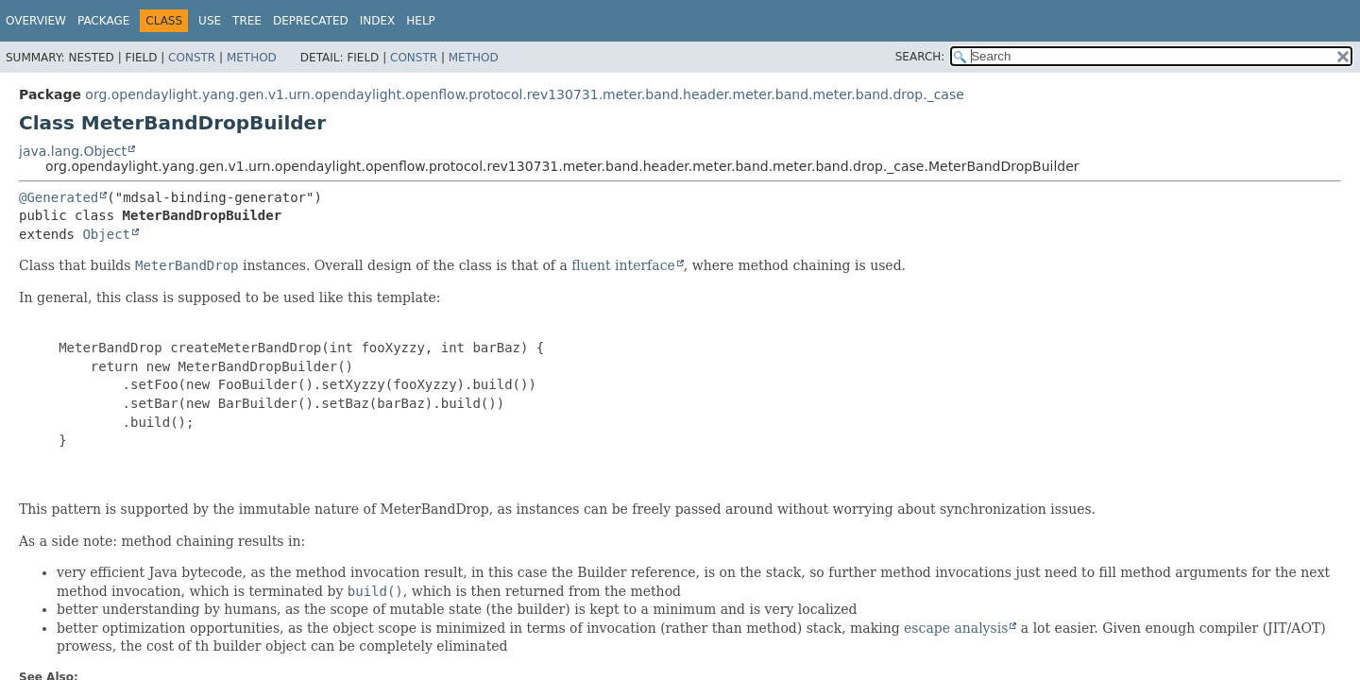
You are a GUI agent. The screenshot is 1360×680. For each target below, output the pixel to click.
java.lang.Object (73, 151)
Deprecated (310, 20)
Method (252, 57)
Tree (247, 20)
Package (103, 20)
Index (378, 20)
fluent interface (622, 265)
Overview (36, 20)
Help (420, 20)
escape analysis (956, 628)
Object (106, 234)
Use (209, 20)
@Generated (58, 197)
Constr (191, 57)
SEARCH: (920, 56)
